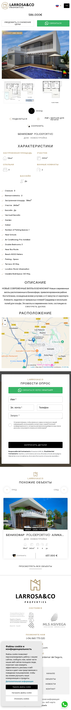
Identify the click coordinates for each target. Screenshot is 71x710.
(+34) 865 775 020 (35, 638)
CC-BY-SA (65, 367)
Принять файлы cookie (22, 687)
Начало (50, 673)
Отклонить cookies (21, 699)
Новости (51, 684)
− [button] (5, 325)
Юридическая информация (46, 699)
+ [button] (5, 321)
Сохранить (19, 555)
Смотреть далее (35, 306)
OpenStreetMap (48, 367)
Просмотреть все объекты (35, 566)
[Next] (60, 490)
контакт (51, 689)
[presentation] (27, 437)
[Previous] (10, 490)
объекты (51, 679)
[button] (18, 119)
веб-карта (50, 702)
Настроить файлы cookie (22, 693)
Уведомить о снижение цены (17, 23)
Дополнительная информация (19, 681)
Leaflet (32, 367)
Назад (35, 111)
